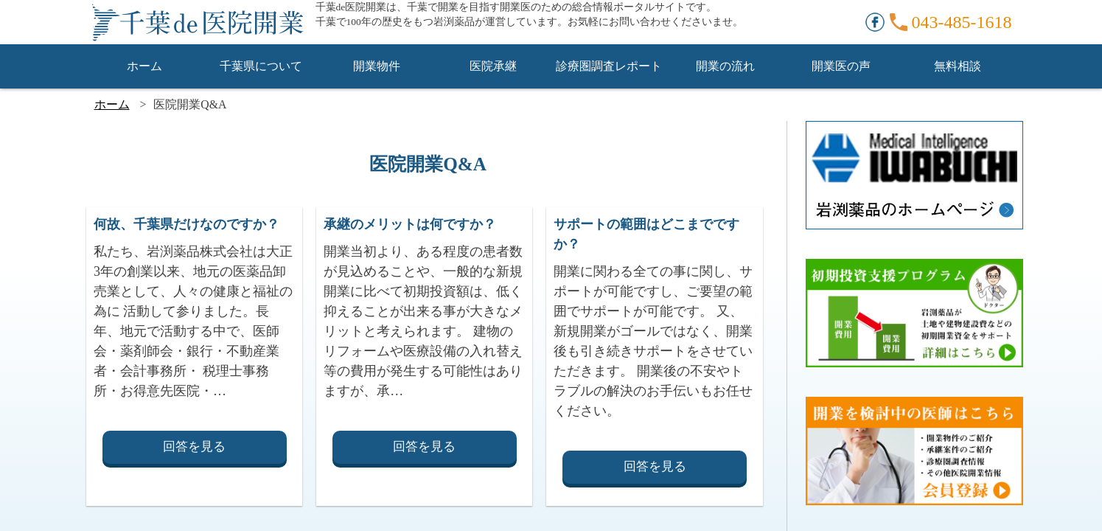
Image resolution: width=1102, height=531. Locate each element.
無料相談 (957, 66)
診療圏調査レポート (609, 66)
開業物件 (376, 66)
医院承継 (493, 66)
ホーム (144, 66)
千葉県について (261, 66)
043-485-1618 (962, 22)
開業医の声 (841, 66)
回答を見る (194, 447)
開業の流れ (725, 66)
